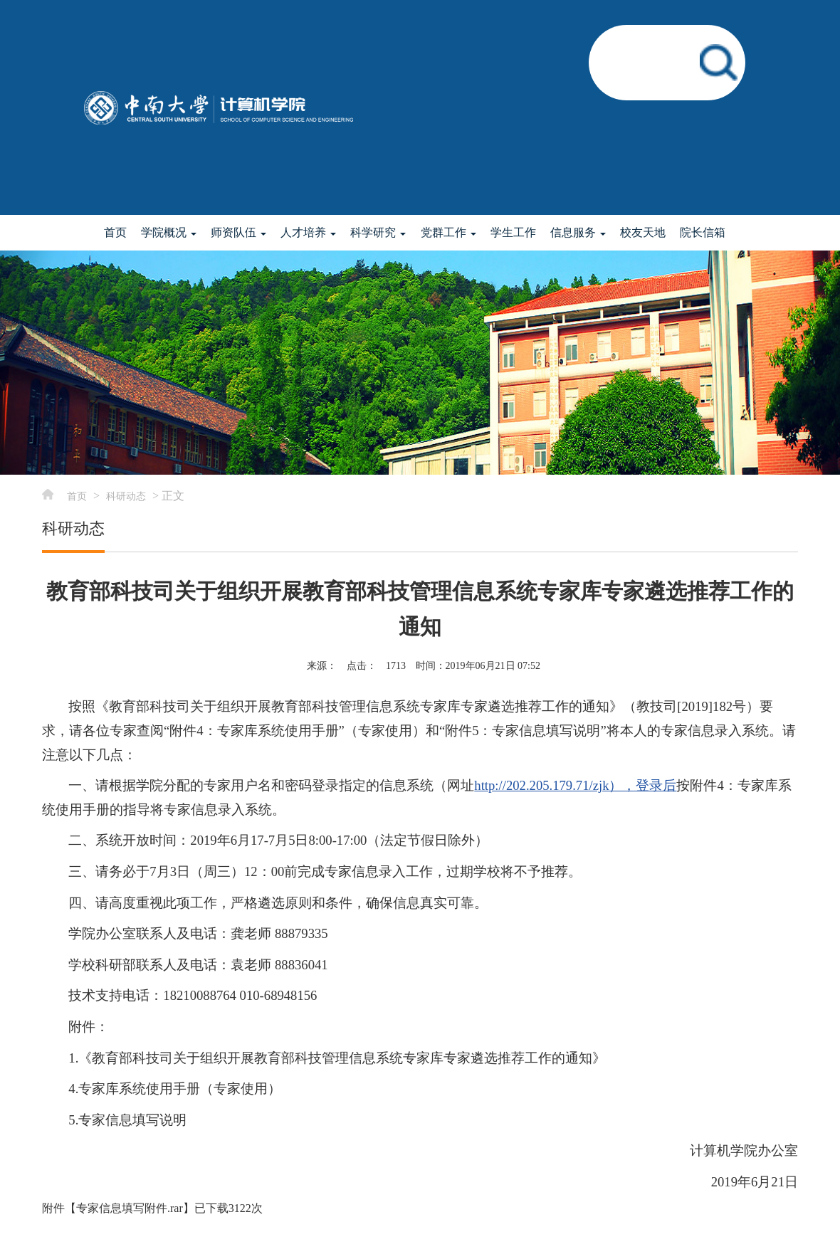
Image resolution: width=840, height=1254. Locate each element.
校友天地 (643, 232)
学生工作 (513, 232)
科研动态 (126, 496)
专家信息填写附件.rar (129, 1208)
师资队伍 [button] (238, 232)
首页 (115, 232)
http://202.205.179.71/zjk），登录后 (575, 785)
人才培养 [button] (308, 232)
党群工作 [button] (448, 232)
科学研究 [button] (378, 232)
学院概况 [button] (168, 232)
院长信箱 (702, 232)
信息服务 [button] (578, 232)
